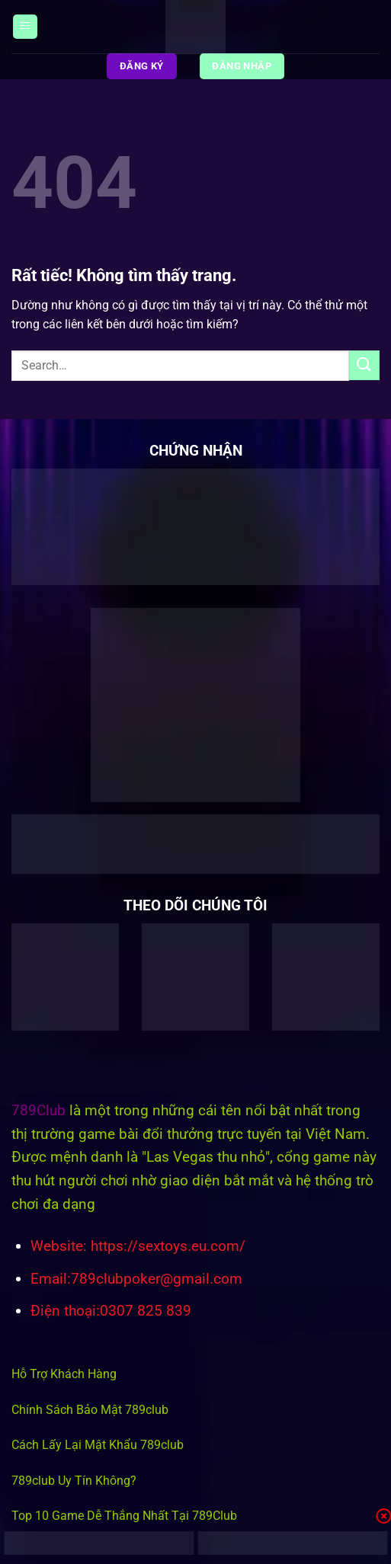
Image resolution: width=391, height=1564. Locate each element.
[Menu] (25, 27)
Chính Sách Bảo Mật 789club (89, 1409)
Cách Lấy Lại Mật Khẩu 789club (97, 1445)
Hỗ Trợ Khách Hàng (64, 1374)
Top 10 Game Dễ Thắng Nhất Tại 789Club (124, 1515)
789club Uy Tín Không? (73, 1480)
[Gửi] (364, 365)
